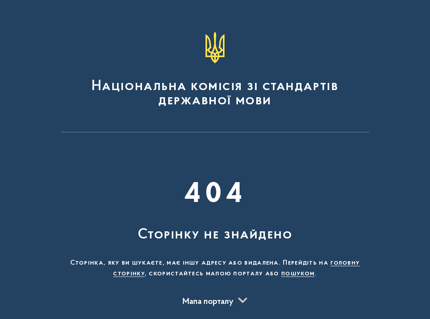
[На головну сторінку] (215, 70)
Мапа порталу (208, 302)
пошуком (298, 273)
